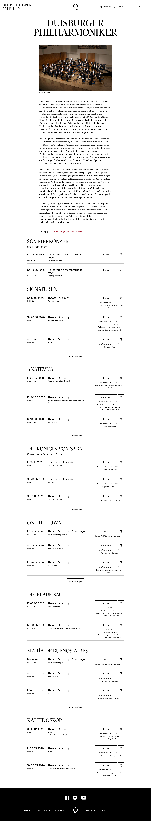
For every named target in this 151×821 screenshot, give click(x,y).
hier (117, 409)
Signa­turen (42, 289)
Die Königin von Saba (55, 449)
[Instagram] (75, 798)
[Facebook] (67, 798)
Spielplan (107, 6)
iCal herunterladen (121, 254)
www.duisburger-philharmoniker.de (67, 231)
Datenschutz (92, 810)
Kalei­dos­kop (44, 720)
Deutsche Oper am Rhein (16, 7)
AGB (104, 810)
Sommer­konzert (49, 241)
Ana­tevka (40, 369)
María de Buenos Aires (57, 651)
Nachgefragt (62, 735)
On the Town (44, 523)
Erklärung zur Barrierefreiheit (37, 810)
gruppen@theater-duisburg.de (110, 615)
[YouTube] (83, 798)
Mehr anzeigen (75, 356)
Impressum (59, 810)
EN (139, 6)
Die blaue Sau (44, 594)
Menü (147, 6)
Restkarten (106, 397)
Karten (120, 6)
